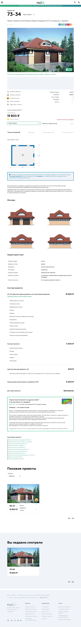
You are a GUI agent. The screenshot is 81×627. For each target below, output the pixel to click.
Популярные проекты (31, 616)
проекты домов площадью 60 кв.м (20, 439)
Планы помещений (15, 132)
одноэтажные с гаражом (17, 445)
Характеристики (48, 132)
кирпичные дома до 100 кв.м (18, 443)
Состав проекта (67, 132)
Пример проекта (29, 614)
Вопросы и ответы (47, 616)
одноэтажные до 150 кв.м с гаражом (20, 441)
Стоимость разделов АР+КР (15, 110)
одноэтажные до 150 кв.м (17, 452)
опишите (40, 175)
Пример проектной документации (19, 296)
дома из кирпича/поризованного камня (21, 454)
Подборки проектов (30, 609)
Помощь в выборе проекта (63, 612)
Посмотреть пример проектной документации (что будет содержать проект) (31, 74)
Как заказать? (45, 609)
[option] (23, 500)
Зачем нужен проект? (31, 611)
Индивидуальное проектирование (63, 616)
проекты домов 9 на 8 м (16, 458)
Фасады (32, 132)
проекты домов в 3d (15, 456)
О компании (45, 606)
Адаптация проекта (63, 609)
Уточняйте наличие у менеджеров (65, 119)
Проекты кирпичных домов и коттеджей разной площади (34, 595)
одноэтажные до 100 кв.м (17, 447)
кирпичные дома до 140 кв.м (18, 450)
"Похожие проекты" (15, 175)
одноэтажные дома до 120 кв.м (19, 449)
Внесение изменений (64, 606)
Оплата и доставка (47, 614)
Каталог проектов (30, 606)
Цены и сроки (45, 611)
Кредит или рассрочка (64, 619)
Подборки (13, 595)
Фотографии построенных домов (30, 619)
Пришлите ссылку (14, 403)
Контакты (44, 618)
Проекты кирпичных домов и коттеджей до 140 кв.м (23, 597)
